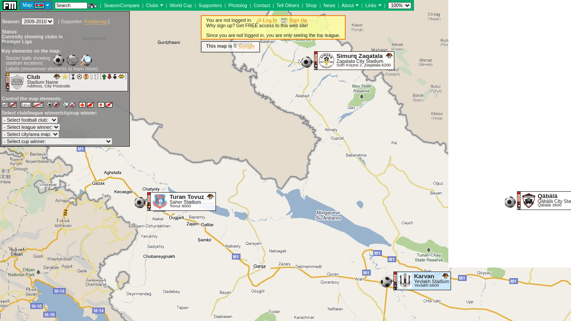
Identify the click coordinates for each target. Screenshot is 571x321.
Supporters (210, 5)
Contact (262, 5)
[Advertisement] (509, 134)
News (329, 5)
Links (371, 5)
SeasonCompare (122, 5)
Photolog (237, 5)
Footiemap (95, 21)
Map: (28, 5)
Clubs (152, 5)
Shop (311, 5)
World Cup (181, 5)
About (348, 5)
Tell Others (288, 5)
